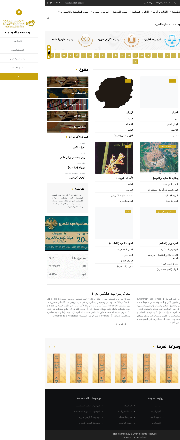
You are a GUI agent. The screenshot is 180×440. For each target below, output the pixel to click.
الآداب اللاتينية (35, 163)
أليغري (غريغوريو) (31, 177)
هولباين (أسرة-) (171, 130)
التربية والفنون (56, 11)
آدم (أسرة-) (171, 113)
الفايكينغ (129, 130)
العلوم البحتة (137, 24)
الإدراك (84, 113)
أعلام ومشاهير (169, 81)
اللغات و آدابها (115, 11)
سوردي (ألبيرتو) (171, 136)
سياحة (127, 81)
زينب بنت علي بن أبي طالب (27, 157)
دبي (131, 119)
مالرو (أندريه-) (172, 119)
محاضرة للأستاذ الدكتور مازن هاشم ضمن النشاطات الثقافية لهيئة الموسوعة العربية (129, 3)
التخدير (85, 130)
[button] (9, 346)
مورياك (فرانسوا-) (31, 167)
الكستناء (84, 124)
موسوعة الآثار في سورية (64, 39)
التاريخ (38, 153)
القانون (37, 143)
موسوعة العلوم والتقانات (17, 39)
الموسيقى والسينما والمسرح (30, 173)
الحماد (130, 113)
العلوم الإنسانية (95, 11)
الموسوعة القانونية (107, 39)
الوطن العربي (127, 124)
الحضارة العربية (117, 24)
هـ (12, 55)
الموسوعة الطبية (147, 39)
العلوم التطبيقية (135, 11)
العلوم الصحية (75, 11)
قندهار (130, 136)
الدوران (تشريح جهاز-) (78, 136)
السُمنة (85, 119)
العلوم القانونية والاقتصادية (29, 11)
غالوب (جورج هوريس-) (168, 124)
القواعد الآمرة (33, 147)
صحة (82, 81)
